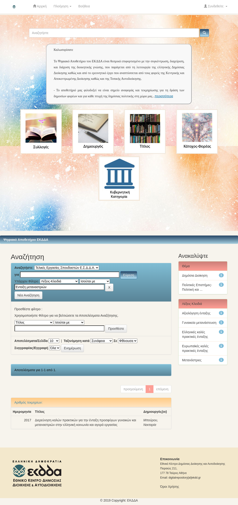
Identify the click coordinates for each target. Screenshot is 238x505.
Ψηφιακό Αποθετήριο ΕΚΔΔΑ (25, 239)
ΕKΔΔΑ (132, 500)
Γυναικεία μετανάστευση (199, 322)
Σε (115, 341)
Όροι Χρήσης (169, 486)
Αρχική (40, 6)
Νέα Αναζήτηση (28, 295)
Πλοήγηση (63, 6)
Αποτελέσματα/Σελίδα (31, 341)
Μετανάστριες (192, 360)
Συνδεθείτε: (215, 6)
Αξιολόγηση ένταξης (196, 313)
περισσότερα (164, 96)
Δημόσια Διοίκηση (195, 275)
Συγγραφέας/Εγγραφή (31, 348)
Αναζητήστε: (24, 268)
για (17, 274)
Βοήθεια (84, 6)
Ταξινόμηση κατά (76, 341)
